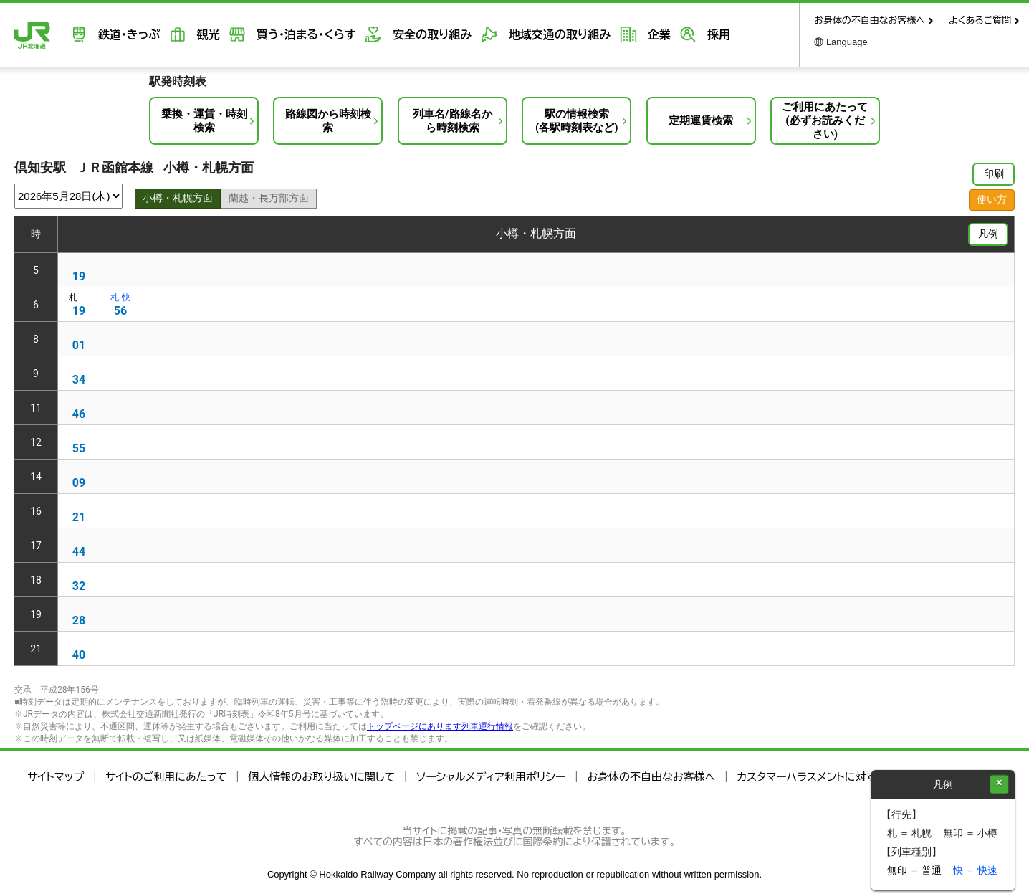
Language (847, 42)
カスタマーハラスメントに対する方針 (822, 777)
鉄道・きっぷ (122, 35)
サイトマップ (55, 777)
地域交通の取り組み (533, 35)
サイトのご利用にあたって (165, 777)
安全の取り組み (410, 35)
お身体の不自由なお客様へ (869, 20)
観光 (196, 35)
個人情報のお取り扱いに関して (321, 777)
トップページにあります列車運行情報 (440, 726)
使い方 (992, 199)
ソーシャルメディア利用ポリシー (490, 777)
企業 (627, 35)
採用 (682, 35)
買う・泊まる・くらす (289, 35)
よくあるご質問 (980, 20)
